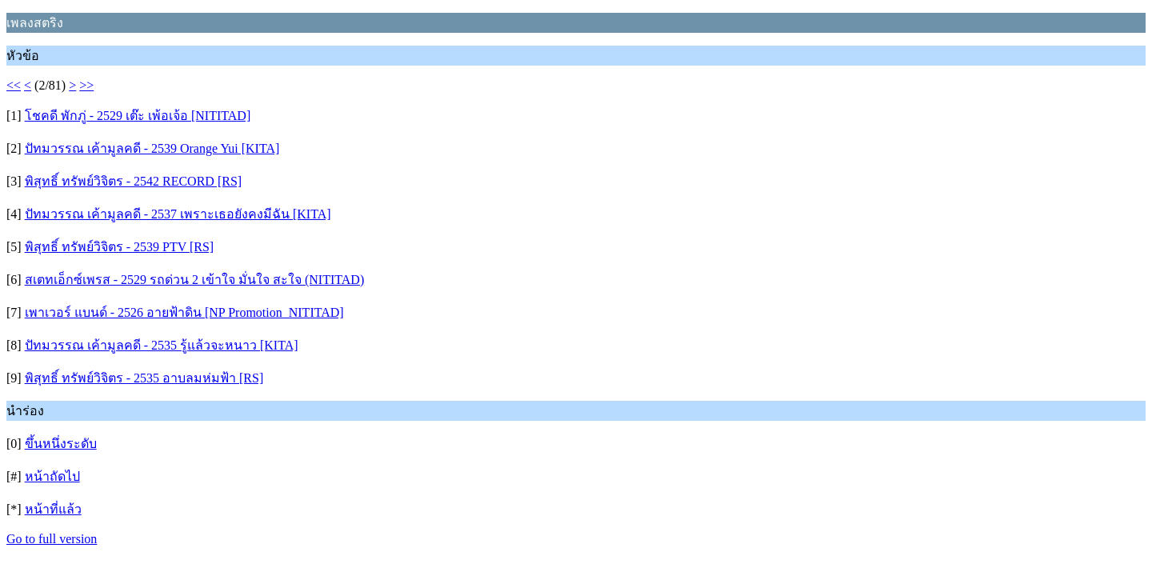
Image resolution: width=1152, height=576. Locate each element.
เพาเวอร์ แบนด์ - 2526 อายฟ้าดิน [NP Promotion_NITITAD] (184, 312)
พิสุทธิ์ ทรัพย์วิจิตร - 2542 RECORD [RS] (133, 181)
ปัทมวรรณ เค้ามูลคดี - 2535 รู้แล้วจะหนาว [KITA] (161, 345)
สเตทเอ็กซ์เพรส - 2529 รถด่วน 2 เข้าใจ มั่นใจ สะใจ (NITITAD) (195, 279)
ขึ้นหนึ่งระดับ (61, 443)
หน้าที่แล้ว (53, 509)
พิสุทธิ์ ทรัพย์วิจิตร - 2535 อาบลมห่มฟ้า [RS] (144, 378)
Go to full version (51, 539)
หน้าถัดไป (52, 476)
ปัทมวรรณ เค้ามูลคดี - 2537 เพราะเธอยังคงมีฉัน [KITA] (178, 214)
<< (13, 85)
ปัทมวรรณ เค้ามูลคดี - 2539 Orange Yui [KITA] (152, 148)
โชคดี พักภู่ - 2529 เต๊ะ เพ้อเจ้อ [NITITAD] (138, 115)
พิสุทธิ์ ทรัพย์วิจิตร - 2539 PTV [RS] (119, 247)
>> (86, 85)
